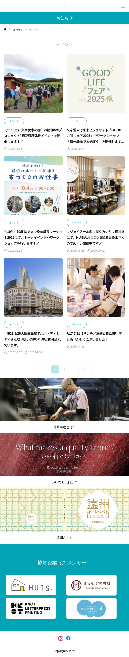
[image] (33, 85)
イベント (14, 121)
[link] (36, 373)
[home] (5, 29)
